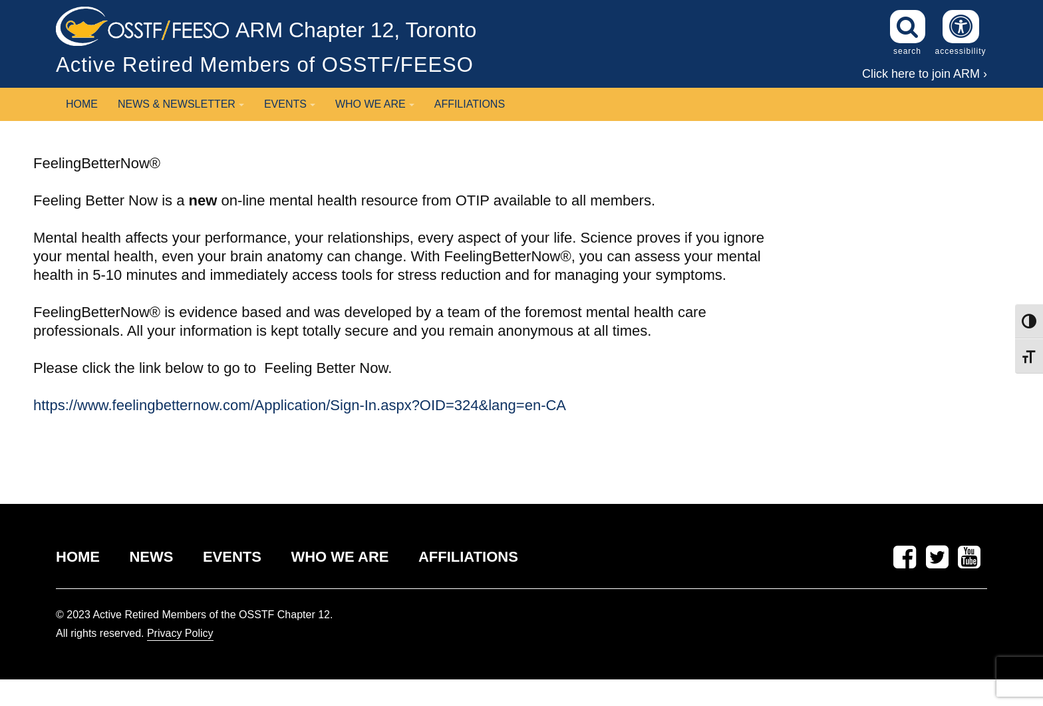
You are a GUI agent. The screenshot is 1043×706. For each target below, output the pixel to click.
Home (82, 104)
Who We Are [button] (374, 104)
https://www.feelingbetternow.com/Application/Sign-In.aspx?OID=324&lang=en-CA (299, 405)
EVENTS (232, 556)
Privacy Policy (180, 633)
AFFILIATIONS (468, 556)
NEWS (151, 556)
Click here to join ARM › (924, 73)
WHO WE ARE (339, 556)
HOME (78, 556)
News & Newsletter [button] (181, 104)
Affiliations (469, 104)
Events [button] (289, 104)
